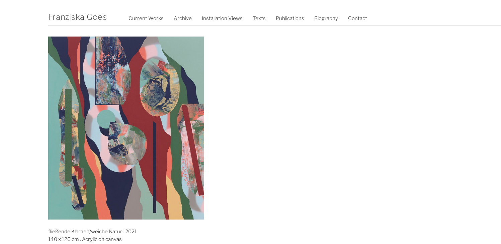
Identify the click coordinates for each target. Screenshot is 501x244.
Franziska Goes (77, 17)
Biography (326, 18)
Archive (183, 18)
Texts (259, 18)
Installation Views (222, 18)
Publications (290, 18)
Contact (357, 18)
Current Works (146, 18)
